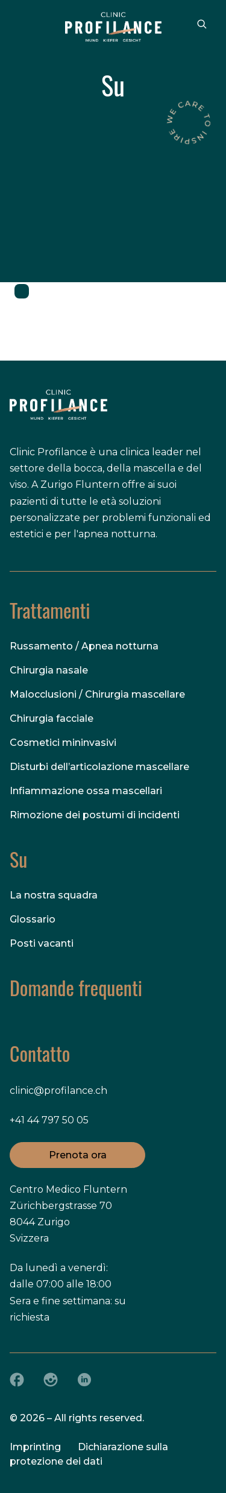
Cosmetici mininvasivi (63, 742)
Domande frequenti (76, 987)
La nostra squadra (54, 895)
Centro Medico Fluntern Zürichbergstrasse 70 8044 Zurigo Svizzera (68, 1214)
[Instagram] (50, 1379)
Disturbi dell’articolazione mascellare (99, 766)
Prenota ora (78, 1155)
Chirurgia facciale (51, 718)
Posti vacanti (42, 943)
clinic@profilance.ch (58, 1090)
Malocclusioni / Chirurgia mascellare (97, 694)
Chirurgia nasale (49, 670)
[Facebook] (17, 1379)
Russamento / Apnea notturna (84, 646)
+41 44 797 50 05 (49, 1120)
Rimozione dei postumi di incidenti (95, 815)
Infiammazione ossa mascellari (86, 791)
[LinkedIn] (84, 1379)
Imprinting (35, 1447)
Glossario (32, 919)
